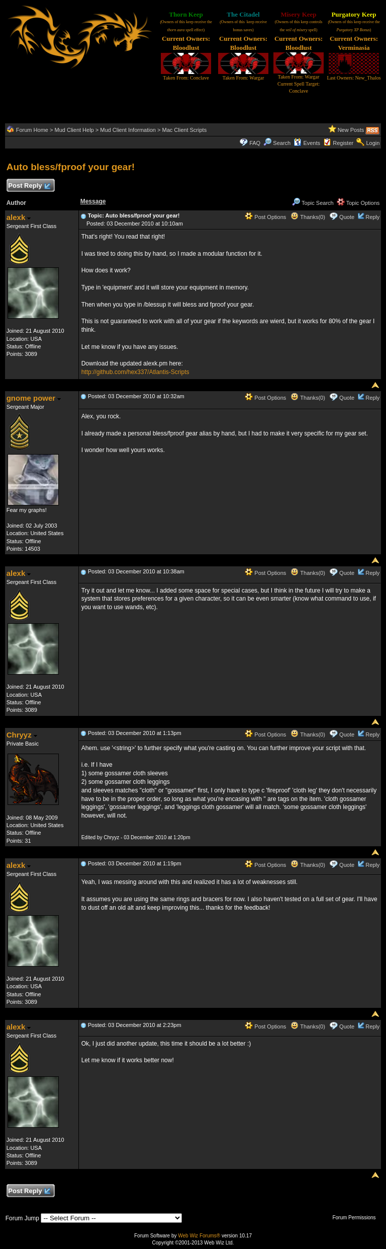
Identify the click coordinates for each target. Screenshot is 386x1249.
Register (343, 143)
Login (372, 143)
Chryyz (22, 734)
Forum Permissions (356, 1217)
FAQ (254, 143)
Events (307, 143)
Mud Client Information (128, 130)
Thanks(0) (308, 217)
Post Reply (29, 186)
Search (277, 143)
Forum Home (32, 130)
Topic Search (312, 203)
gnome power (34, 398)
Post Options (265, 217)
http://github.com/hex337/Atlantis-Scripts (135, 372)
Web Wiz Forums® (199, 1235)
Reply (372, 217)
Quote (346, 217)
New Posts (351, 130)
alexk (19, 217)
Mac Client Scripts (184, 130)
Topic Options (358, 203)
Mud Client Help (73, 130)
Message (93, 201)
